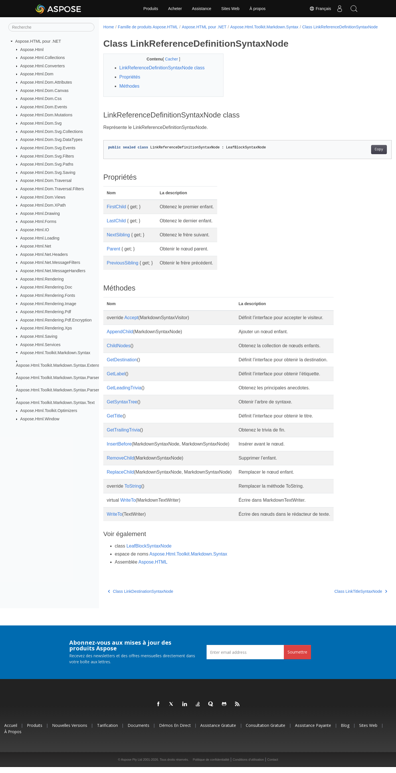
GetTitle (114, 421)
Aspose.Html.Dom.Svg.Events (48, 148)
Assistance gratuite (218, 731)
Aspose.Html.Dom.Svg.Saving (48, 172)
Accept (131, 323)
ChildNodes (118, 351)
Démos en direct (175, 731)
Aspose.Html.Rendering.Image (48, 303)
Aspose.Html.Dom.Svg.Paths (47, 164)
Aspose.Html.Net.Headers (44, 254)
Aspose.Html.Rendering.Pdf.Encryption (56, 320)
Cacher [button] (168, 65)
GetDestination (122, 365)
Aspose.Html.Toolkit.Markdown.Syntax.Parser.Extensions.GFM (73, 390)
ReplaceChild (120, 478)
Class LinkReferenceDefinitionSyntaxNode (145, 33)
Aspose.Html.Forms (38, 221)
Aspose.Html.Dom (37, 74)
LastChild (116, 226)
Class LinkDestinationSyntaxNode (140, 597)
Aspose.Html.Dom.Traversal (46, 180)
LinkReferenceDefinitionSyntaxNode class (162, 73)
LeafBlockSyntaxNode (148, 552)
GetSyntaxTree (122, 407)
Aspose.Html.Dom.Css (41, 98)
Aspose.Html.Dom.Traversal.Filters (52, 189)
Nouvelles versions (69, 731)
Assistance (201, 8)
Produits (150, 8)
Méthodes (129, 92)
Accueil (10, 731)
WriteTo (128, 506)
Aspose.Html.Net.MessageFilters (50, 262)
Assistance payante (313, 731)
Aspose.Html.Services (40, 344)
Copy (359, 156)
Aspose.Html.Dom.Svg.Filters (47, 156)
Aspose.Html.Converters (42, 66)
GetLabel (116, 379)
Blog (345, 731)
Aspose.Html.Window (40, 419)
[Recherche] (51, 27)
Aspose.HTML (152, 568)
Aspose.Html (32, 49)
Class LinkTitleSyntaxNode (340, 597)
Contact (272, 765)
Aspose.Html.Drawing (40, 213)
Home (108, 27)
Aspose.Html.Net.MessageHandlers (53, 270)
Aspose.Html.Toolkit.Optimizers (48, 410)
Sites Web (230, 8)
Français (320, 8)
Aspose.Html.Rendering (42, 278)
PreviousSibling (122, 268)
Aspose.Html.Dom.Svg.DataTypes (51, 139)
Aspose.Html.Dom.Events (43, 107)
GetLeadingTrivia (124, 393)
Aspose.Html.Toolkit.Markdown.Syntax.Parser (57, 377)
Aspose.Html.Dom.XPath (43, 205)
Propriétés (129, 83)
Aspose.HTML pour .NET (38, 41)
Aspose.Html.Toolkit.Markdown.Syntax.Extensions (61, 365)
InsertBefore (119, 450)
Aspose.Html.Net (35, 246)
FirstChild (116, 212)
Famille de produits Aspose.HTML (148, 27)
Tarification (107, 731)
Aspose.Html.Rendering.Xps (46, 328)
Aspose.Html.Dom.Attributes (46, 82)
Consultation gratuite (265, 731)
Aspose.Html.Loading (40, 238)
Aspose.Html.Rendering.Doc (46, 287)
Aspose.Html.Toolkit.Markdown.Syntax (55, 352)
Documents (138, 731)
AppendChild (120, 337)
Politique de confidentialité (211, 765)
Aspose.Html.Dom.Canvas (44, 90)
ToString (132, 492)
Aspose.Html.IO (34, 229)
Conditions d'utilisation (248, 765)
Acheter (175, 8)
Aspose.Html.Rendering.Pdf (45, 311)
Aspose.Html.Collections (42, 57)
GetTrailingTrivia (123, 435)
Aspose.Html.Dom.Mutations (46, 115)
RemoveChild (120, 464)
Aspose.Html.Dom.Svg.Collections (51, 131)
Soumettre (297, 658)
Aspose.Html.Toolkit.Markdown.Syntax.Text (55, 402)
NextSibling (118, 240)
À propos (258, 8)
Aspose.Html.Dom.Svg (41, 123)
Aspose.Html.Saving (39, 336)
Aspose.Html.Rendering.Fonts (47, 295)
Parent (113, 254)
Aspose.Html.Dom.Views (43, 197)
